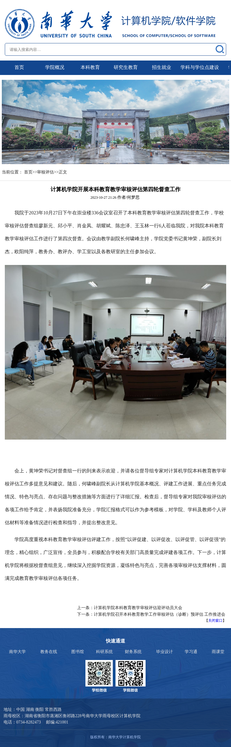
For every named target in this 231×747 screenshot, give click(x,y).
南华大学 (17, 651)
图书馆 (77, 651)
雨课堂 (218, 651)
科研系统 (104, 651)
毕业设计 (164, 651)
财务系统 (133, 651)
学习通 (191, 651)
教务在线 (48, 651)
